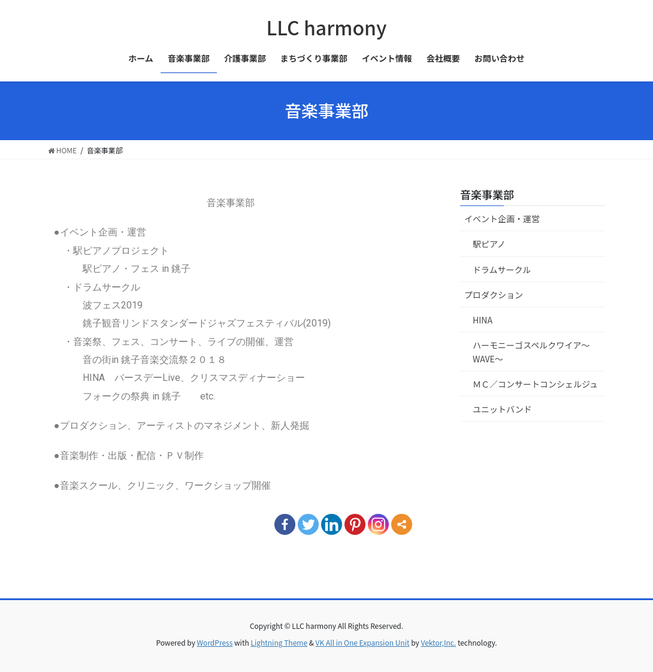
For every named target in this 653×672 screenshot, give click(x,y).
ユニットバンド (502, 409)
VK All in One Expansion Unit (363, 642)
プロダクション (493, 295)
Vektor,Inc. (438, 642)
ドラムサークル (502, 270)
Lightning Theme (278, 642)
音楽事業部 (487, 194)
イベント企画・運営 (502, 219)
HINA (482, 320)
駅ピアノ (489, 244)
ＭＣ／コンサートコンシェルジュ (535, 384)
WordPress (215, 642)
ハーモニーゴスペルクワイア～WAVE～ (531, 352)
